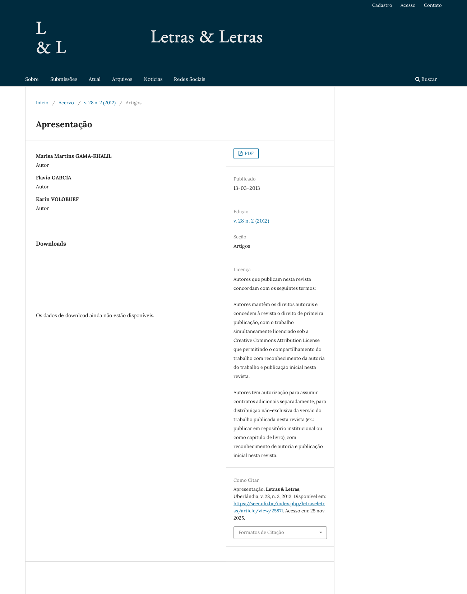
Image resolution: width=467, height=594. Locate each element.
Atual (95, 79)
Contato (433, 5)
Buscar (426, 79)
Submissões (63, 79)
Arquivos (122, 79)
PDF (249, 153)
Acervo (66, 103)
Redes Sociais (189, 79)
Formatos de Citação (261, 532)
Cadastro (382, 5)
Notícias (153, 79)
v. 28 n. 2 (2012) (100, 103)
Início (42, 103)
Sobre (32, 79)
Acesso (408, 5)
